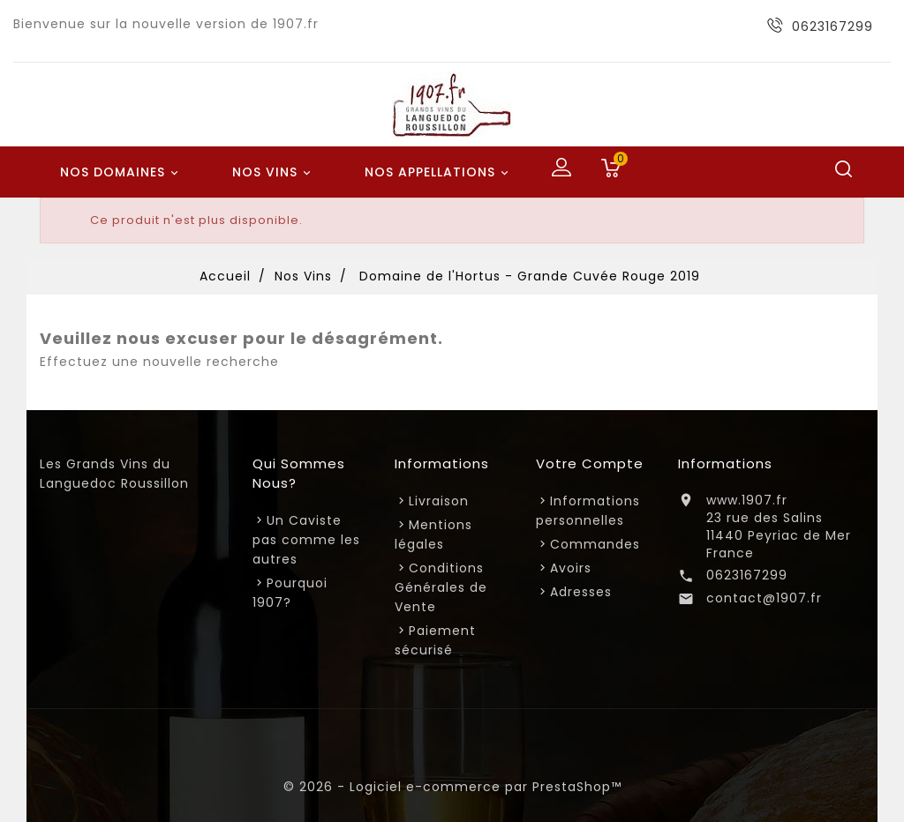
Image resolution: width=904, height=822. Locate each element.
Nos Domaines (122, 173)
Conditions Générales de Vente (441, 587)
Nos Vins (274, 173)
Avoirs (570, 568)
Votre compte (590, 463)
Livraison (439, 501)
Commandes (595, 544)
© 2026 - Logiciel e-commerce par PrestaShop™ (452, 787)
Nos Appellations (439, 173)
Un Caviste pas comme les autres (306, 540)
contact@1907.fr (764, 598)
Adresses (581, 592)
